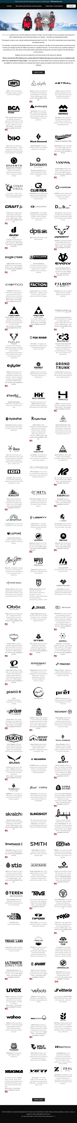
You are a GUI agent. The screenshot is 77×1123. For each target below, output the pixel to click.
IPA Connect (5, 35)
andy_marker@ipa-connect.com (41, 1114)
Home (9, 6)
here (54, 1116)
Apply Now (38, 72)
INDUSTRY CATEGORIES (54, 6)
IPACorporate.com (56, 1)
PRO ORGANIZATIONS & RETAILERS (29, 6)
